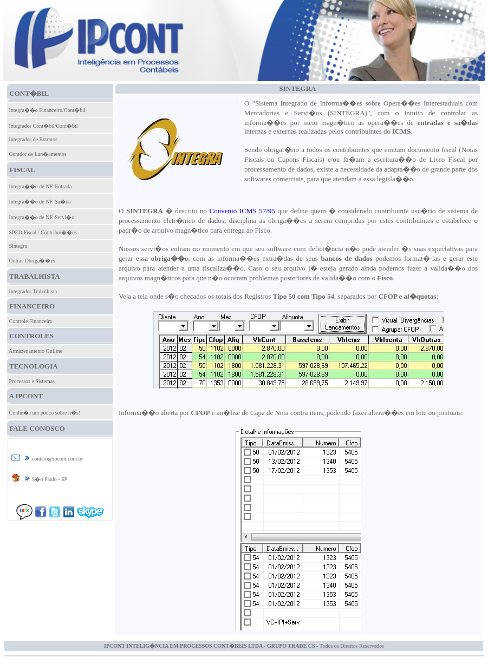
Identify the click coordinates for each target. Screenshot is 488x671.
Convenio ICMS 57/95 (242, 211)
